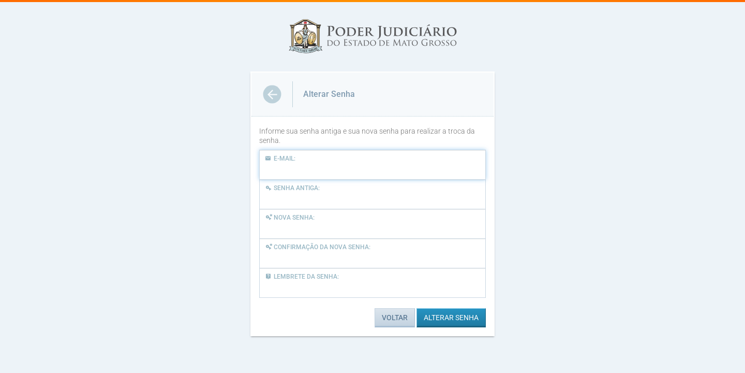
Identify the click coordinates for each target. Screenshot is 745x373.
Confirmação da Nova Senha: (317, 247)
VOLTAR (395, 317)
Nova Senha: (289, 217)
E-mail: (280, 158)
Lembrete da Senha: (302, 276)
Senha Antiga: (292, 188)
